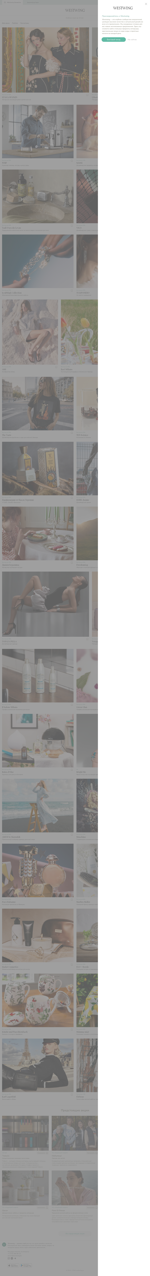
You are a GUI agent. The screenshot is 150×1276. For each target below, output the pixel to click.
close (146, 4)
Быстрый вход (113, 39)
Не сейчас (132, 39)
